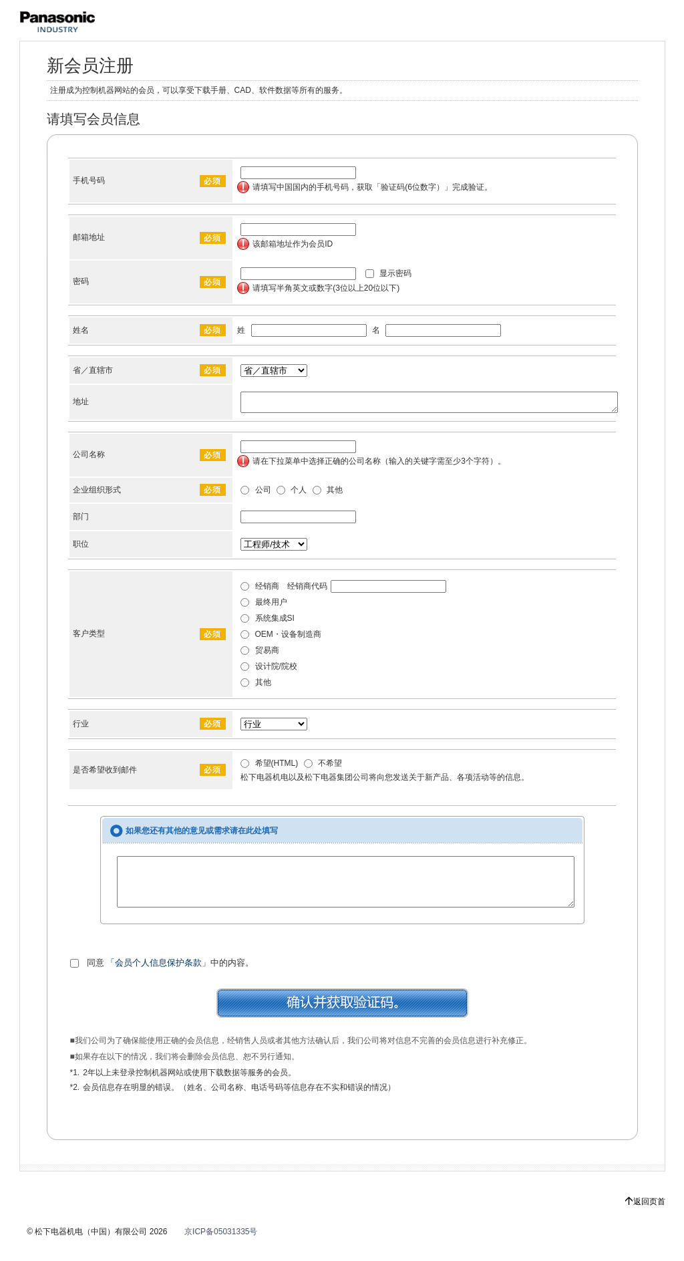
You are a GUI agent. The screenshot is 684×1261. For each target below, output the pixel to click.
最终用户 (263, 606)
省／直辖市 (93, 370)
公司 (255, 494)
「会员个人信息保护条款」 (158, 977)
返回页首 (649, 1215)
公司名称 (89, 458)
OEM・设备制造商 (280, 638)
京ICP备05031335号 (220, 1245)
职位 (81, 548)
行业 (81, 727)
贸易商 (259, 654)
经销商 (259, 590)
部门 (81, 520)
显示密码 (388, 273)
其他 (328, 494)
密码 (81, 281)
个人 (292, 494)
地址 (81, 403)
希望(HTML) (269, 767)
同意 (87, 977)
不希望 (323, 767)
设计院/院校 (268, 670)
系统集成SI (267, 622)
